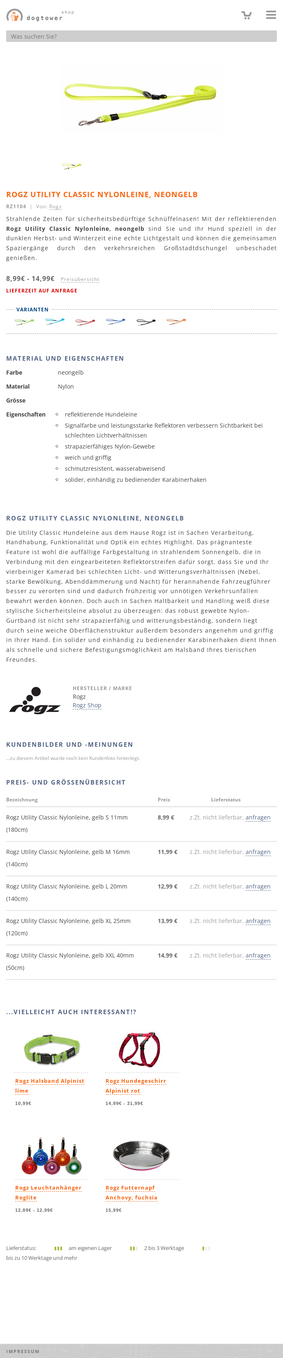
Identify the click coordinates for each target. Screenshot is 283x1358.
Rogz (55, 206)
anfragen (258, 817)
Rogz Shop (87, 705)
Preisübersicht (80, 279)
